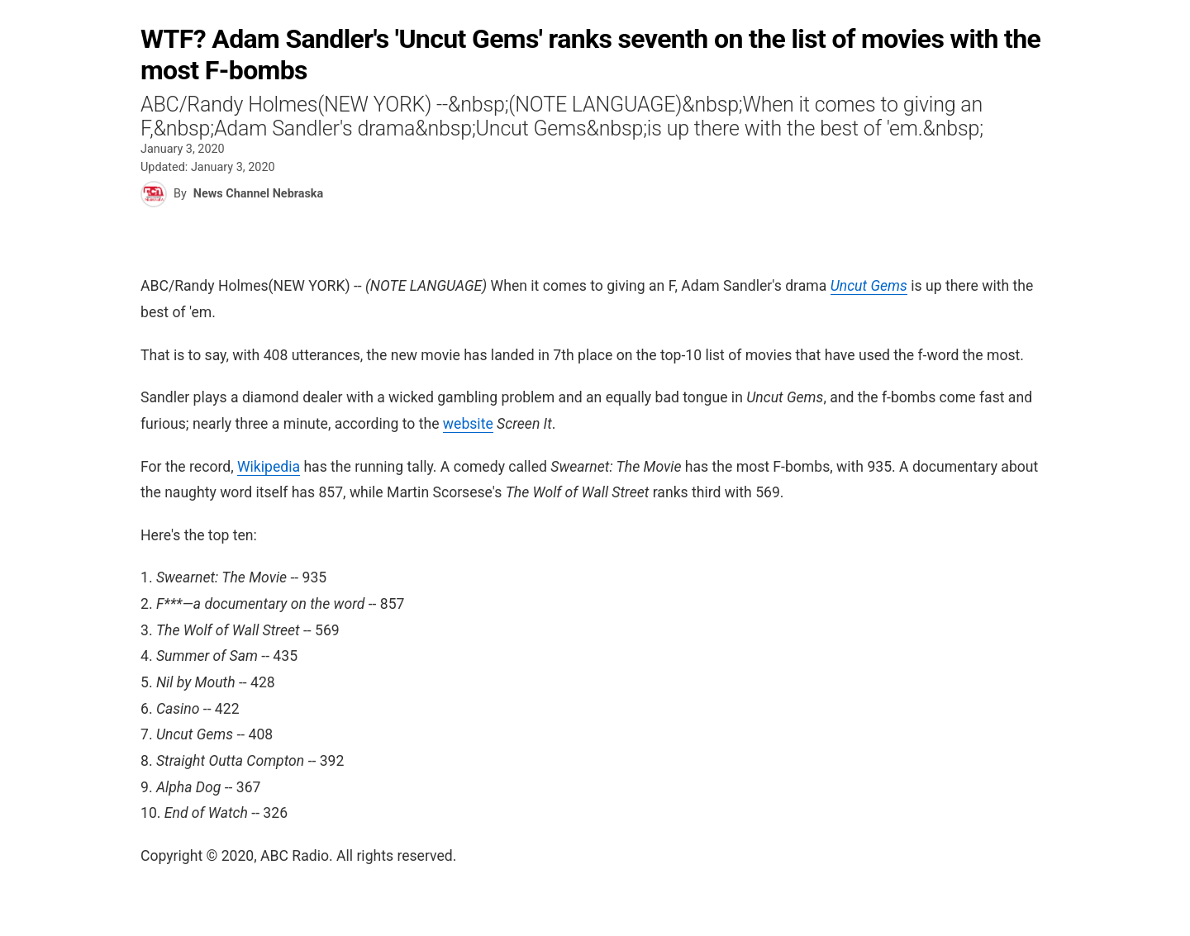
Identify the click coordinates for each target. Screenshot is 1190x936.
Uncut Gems (869, 286)
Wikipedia (268, 466)
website (468, 424)
